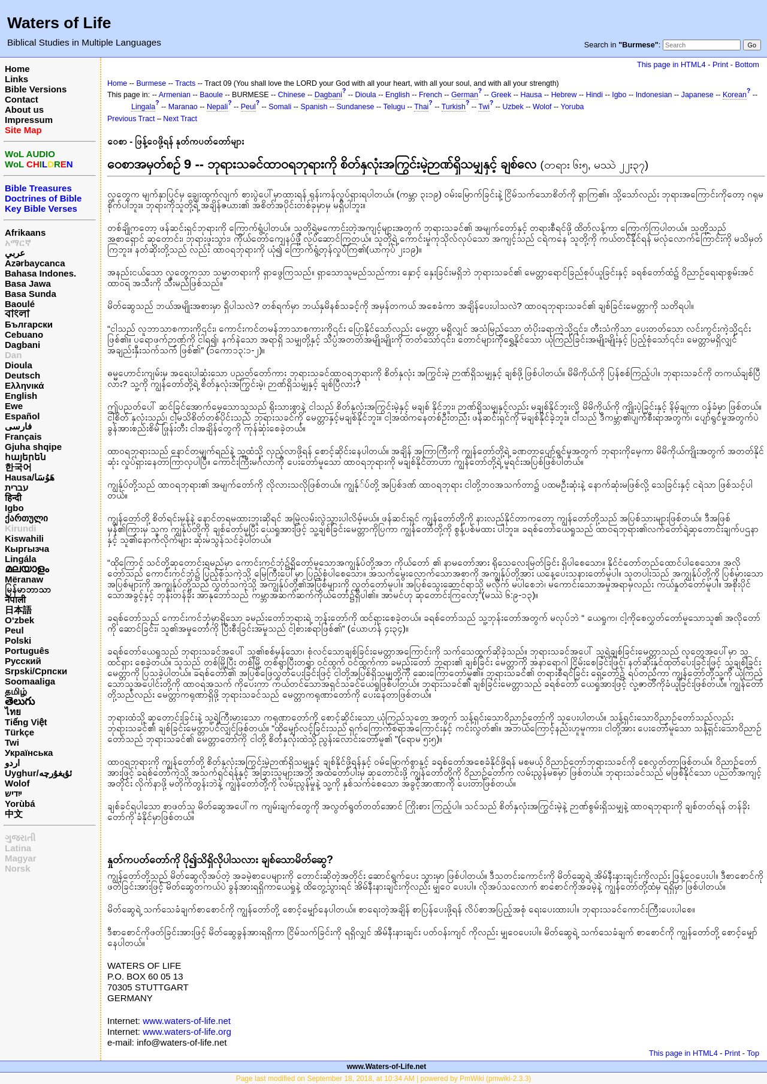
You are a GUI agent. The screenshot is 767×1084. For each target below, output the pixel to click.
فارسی (18, 426)
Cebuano (24, 334)
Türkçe (19, 732)
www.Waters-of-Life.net (386, 1066)
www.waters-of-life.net (187, 1021)
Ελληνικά (24, 385)
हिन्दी (13, 498)
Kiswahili (24, 538)
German (464, 95)
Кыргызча (27, 548)
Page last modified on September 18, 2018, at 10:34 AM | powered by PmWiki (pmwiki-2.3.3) (384, 1078)
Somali (279, 107)
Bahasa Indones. (40, 273)
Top (753, 1053)
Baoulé (20, 304)
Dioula (18, 365)
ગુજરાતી (20, 838)
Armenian (175, 95)
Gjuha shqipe (33, 447)
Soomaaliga (30, 681)
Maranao (183, 107)
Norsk (18, 868)
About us (24, 109)
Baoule (211, 95)
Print (720, 64)
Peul (14, 630)
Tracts (185, 83)
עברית (16, 487)
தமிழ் (16, 691)
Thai (421, 107)
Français (23, 436)
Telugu (395, 107)
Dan (13, 355)
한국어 (18, 467)
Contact (21, 99)
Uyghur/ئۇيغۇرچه (38, 773)
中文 (14, 814)
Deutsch (22, 375)
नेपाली (15, 599)
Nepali (217, 107)
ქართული (26, 518)
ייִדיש (13, 793)
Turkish (454, 107)
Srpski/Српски (36, 671)
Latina (18, 848)
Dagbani (22, 345)
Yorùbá (20, 803)
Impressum (29, 120)
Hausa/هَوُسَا (30, 477)
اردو (12, 763)
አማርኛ (18, 243)
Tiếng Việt (26, 722)
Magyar (21, 858)
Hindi (594, 95)
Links (16, 79)
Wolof (17, 783)
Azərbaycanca (35, 263)
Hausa (531, 95)
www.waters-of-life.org (187, 1031)
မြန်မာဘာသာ (28, 589)
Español (22, 416)
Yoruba (572, 107)
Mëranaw (24, 579)
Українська (29, 752)
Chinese (292, 95)
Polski (18, 640)
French (430, 95)
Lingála (21, 559)
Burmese (151, 83)
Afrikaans (25, 232)
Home (17, 69)
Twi (12, 742)
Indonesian (654, 95)
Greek (501, 95)
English (21, 396)
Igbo (14, 508)
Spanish (313, 107)
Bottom (747, 64)
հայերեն (25, 457)
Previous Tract (131, 119)
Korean (735, 95)
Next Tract (180, 119)
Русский (23, 661)
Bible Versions (36, 89)
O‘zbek (19, 620)
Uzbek (512, 107)
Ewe (14, 406)
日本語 (18, 610)
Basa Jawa (28, 283)
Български (29, 324)
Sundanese (356, 107)
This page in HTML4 (671, 64)
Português (27, 650)
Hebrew (564, 95)
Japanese (697, 95)
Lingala (143, 107)
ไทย (13, 712)
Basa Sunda (30, 294)
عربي (15, 253)
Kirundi (21, 528)
